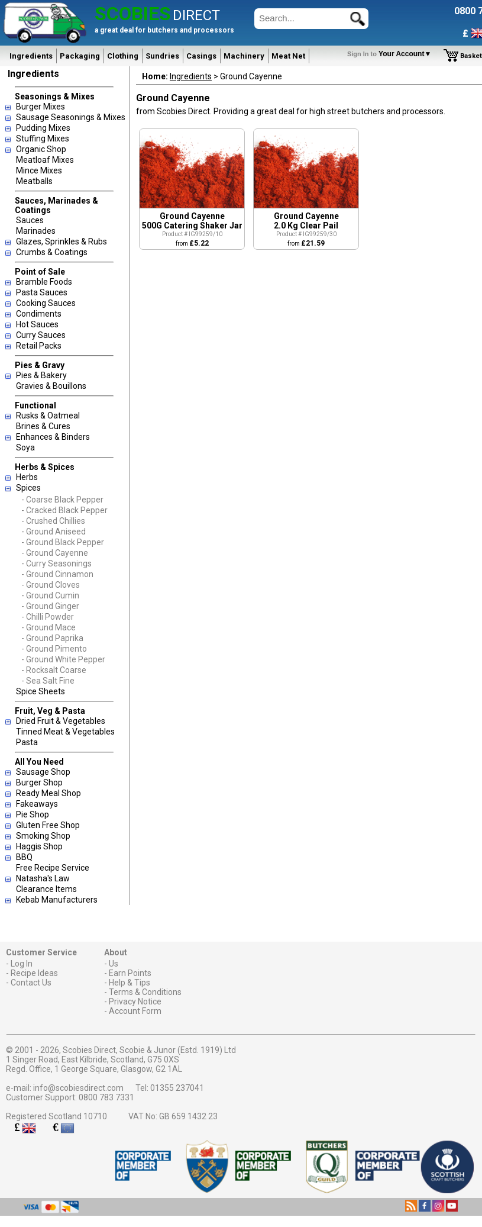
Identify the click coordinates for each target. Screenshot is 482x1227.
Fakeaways (37, 804)
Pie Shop (32, 814)
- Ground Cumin (50, 595)
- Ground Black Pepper (62, 542)
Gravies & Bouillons (51, 386)
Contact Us (31, 982)
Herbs (27, 477)
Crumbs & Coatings (52, 252)
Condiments (39, 313)
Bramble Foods (44, 281)
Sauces (30, 220)
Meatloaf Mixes (45, 160)
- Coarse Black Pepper (62, 499)
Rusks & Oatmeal (48, 415)
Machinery (244, 55)
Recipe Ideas (34, 973)
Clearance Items (46, 889)
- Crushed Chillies (53, 521)
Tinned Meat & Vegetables (65, 731)
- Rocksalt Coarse (53, 670)
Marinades (36, 231)
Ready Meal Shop (48, 793)
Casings (201, 55)
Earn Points (130, 973)
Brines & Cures (43, 426)
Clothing (122, 55)
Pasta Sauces (41, 292)
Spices (28, 487)
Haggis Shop (39, 846)
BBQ (24, 857)
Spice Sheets (40, 691)
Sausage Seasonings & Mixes (70, 117)
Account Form (135, 1011)
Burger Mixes (40, 106)
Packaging (80, 55)
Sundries (162, 55)
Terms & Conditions (145, 992)
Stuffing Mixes (42, 138)
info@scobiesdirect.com (78, 1088)
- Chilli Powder (47, 616)
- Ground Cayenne (54, 553)
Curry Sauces (41, 335)
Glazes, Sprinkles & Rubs (61, 241)
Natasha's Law (43, 878)
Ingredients (31, 55)
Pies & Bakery (41, 375)
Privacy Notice (135, 1001)
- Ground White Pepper (63, 659)
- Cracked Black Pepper (64, 510)
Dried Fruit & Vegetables (60, 721)
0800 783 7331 (106, 1097)
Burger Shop (39, 782)
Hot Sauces (37, 324)
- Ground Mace (48, 627)
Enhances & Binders (53, 437)
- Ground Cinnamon (57, 574)
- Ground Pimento (54, 648)
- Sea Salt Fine (48, 680)
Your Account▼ (391, 54)
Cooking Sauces (46, 303)
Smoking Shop (43, 835)
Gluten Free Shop (48, 825)
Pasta (27, 742)
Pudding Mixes (43, 128)
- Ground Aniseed (53, 531)
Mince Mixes (39, 170)
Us (113, 963)
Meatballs (34, 181)
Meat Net (288, 55)
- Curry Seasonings (56, 563)
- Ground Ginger (50, 606)
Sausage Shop (43, 772)
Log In (22, 963)
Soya (25, 447)
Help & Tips (129, 982)
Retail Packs (39, 345)
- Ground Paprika (52, 638)
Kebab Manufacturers (57, 899)
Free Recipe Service (52, 867)
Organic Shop (41, 149)
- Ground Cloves (50, 585)
